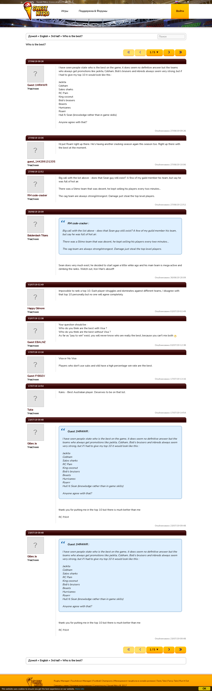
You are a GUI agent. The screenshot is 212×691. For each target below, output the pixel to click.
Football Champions (103, 680)
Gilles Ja (32, 443)
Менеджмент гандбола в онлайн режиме (134, 680)
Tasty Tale (161, 680)
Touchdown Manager (81, 680)
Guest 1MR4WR (37, 85)
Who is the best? (72, 36)
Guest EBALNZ (36, 342)
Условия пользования (81, 685)
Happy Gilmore (36, 308)
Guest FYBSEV (36, 376)
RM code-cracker (37, 195)
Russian (180, 2)
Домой (32, 36)
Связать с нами (61, 685)
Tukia (30, 410)
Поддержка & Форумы (93, 11)
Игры (64, 11)
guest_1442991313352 (42, 161)
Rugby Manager (61, 680)
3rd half (55, 36)
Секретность (99, 685)
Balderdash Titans (37, 235)
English (44, 36)
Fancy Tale (173, 680)
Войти (180, 11)
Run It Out (184, 680)
